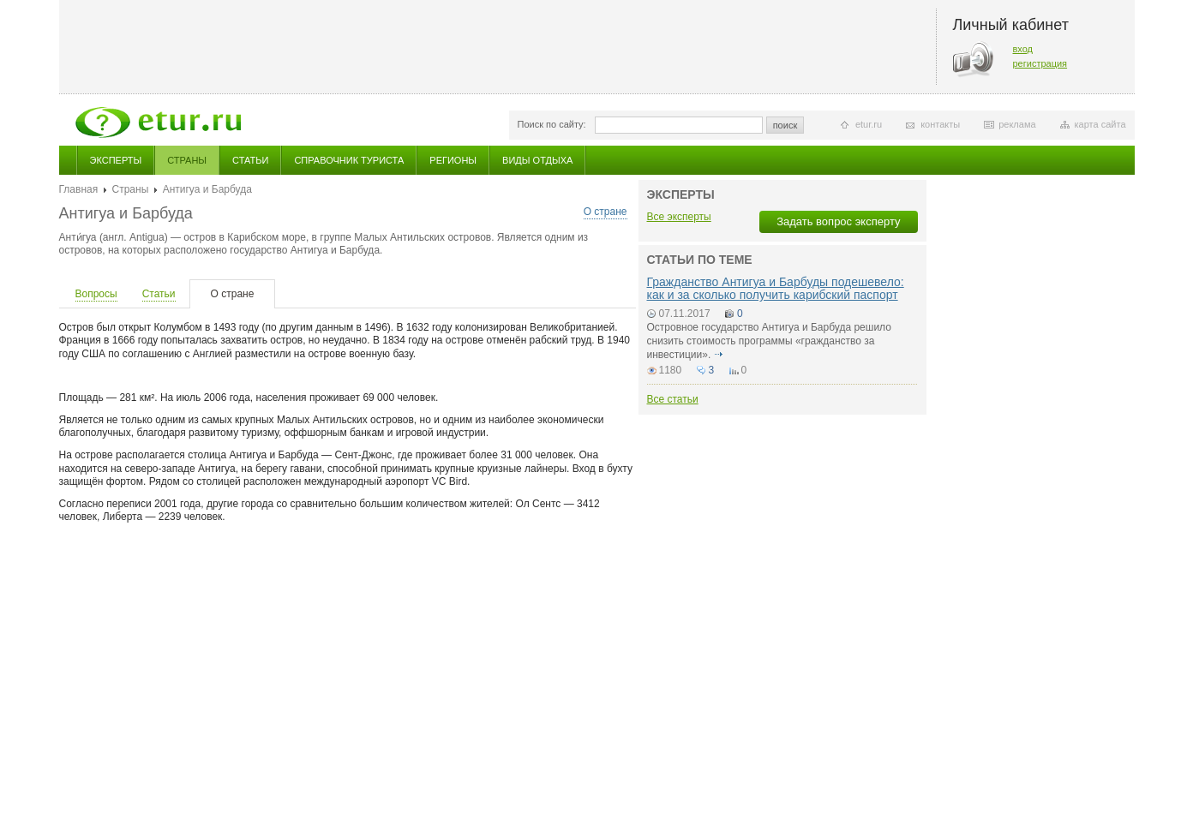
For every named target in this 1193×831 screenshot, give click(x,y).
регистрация (1040, 63)
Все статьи (672, 399)
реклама (1016, 124)
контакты (940, 124)
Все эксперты (679, 217)
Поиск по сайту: (552, 124)
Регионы (453, 160)
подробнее (719, 354)
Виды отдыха (537, 160)
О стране (605, 212)
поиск (785, 125)
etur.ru (868, 124)
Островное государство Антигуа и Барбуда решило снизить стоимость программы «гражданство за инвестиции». (769, 340)
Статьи (250, 160)
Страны (187, 160)
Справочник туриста (349, 160)
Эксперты (116, 160)
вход (1023, 49)
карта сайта (1100, 124)
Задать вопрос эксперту (838, 221)
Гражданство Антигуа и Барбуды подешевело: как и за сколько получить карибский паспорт (775, 288)
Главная (79, 189)
